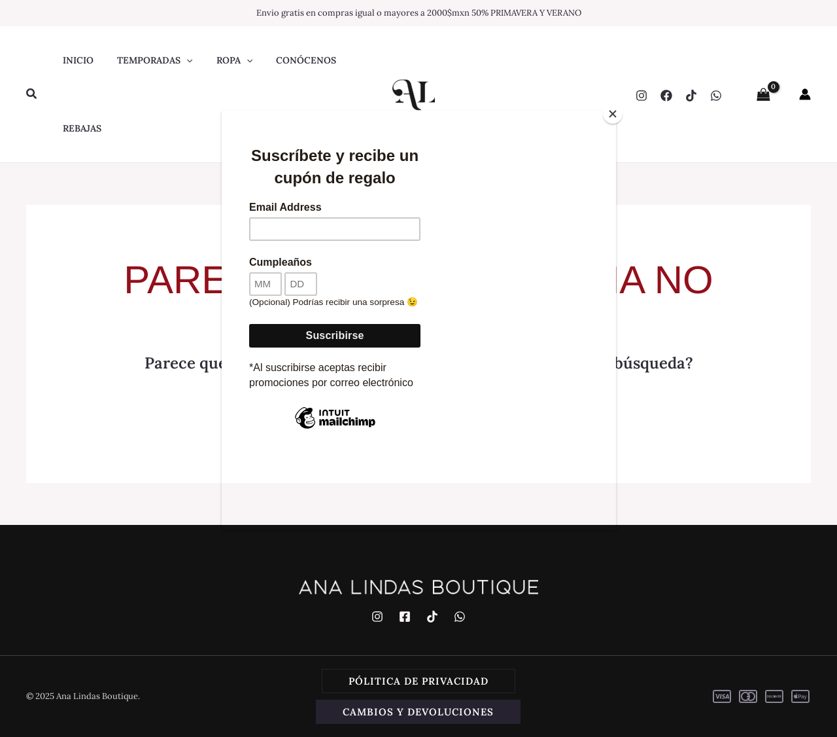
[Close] (613, 114)
